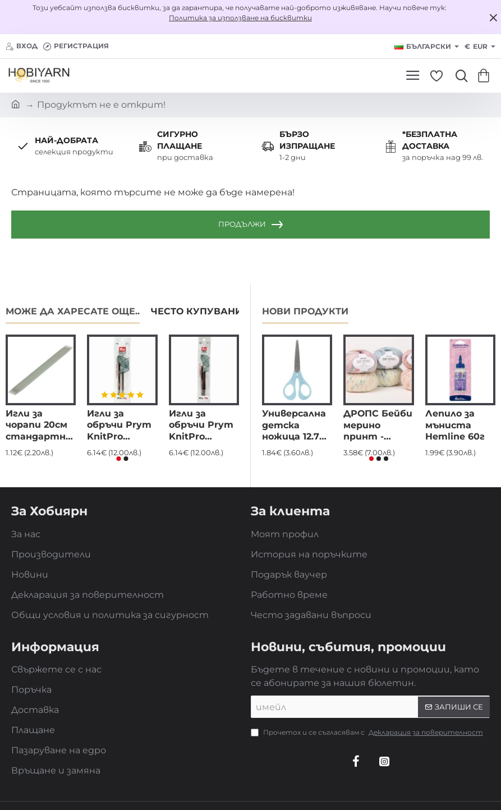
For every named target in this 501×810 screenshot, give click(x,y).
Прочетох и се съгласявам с (368, 732)
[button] (118, 458)
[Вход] (21, 46)
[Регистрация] (76, 46)
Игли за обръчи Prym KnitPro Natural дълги (120, 425)
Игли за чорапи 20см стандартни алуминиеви (39, 425)
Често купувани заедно (218, 311)
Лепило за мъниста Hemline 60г (455, 425)
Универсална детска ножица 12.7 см (294, 425)
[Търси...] (459, 76)
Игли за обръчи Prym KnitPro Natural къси (201, 425)
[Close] (493, 17)
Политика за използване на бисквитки (240, 17)
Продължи (242, 223)
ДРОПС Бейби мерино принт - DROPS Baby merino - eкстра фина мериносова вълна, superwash (377, 425)
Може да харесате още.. (73, 311)
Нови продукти (305, 311)
